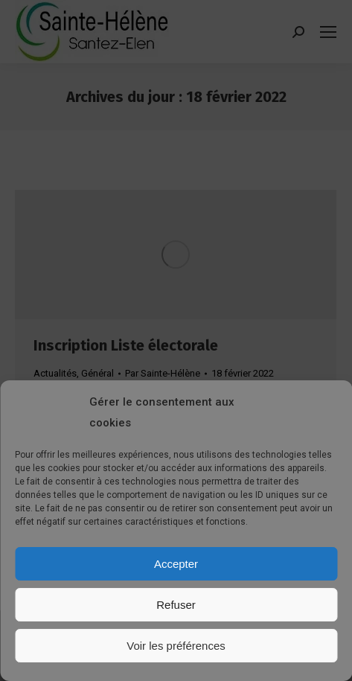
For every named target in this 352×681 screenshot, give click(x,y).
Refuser (176, 604)
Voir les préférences (176, 645)
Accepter (176, 563)
